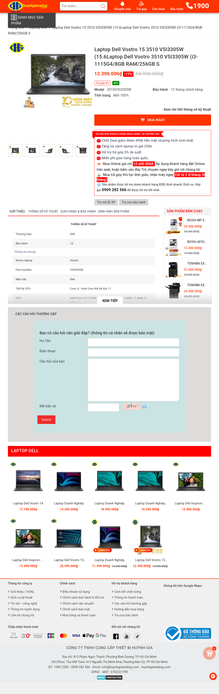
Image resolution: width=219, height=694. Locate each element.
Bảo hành (176, 9)
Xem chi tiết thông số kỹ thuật (187, 109)
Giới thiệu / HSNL (22, 591)
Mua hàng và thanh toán (79, 615)
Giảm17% (144, 550)
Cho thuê (158, 9)
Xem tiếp (110, 301)
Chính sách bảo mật (76, 609)
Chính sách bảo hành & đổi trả (83, 597)
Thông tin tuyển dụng (25, 609)
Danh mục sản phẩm (27, 20)
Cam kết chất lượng (127, 591)
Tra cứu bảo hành (136, 202)
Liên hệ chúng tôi (22, 615)
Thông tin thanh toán (128, 597)
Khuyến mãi (122, 9)
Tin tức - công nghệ (23, 603)
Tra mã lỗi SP (107, 202)
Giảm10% (104, 550)
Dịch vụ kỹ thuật (21, 597)
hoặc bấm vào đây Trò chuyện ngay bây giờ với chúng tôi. (156, 170)
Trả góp (141, 9)
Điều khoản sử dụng (76, 591)
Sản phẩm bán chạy (185, 211)
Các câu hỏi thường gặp (130, 603)
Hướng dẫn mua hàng (129, 609)
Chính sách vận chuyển (78, 603)
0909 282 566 (114, 189)
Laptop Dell (25, 450)
